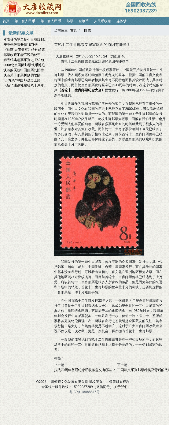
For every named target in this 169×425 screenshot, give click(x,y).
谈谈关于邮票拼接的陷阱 (22, 75)
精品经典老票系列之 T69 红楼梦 (27, 60)
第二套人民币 (51, 21)
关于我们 (121, 387)
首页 (6, 21)
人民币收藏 (102, 21)
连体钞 (121, 21)
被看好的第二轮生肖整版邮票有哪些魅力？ (35, 40)
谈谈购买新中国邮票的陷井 (23, 70)
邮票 (69, 21)
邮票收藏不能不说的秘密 (22, 55)
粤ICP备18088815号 (84, 392)
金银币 (83, 21)
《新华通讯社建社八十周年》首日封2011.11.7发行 (41, 85)
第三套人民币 (25, 21)
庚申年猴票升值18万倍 (20, 45)
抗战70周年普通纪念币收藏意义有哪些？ (84, 370)
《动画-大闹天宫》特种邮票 (24, 50)
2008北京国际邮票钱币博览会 (25, 65)
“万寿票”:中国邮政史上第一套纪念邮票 (32, 80)
